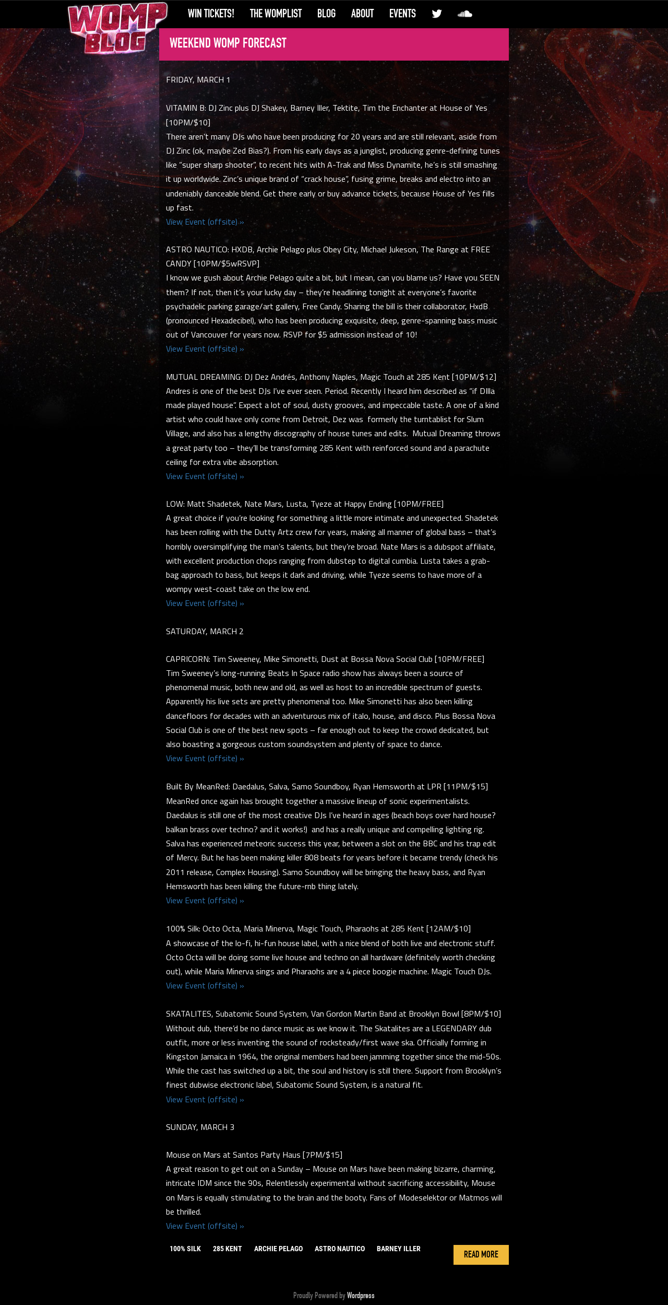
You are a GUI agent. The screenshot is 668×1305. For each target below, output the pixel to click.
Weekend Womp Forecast (228, 43)
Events (402, 13)
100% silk (185, 1248)
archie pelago (278, 1248)
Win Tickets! (211, 13)
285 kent (227, 1248)
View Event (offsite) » (205, 221)
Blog (326, 13)
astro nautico (340, 1248)
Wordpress (361, 1295)
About (362, 13)
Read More (481, 1255)
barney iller (399, 1248)
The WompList (276, 13)
